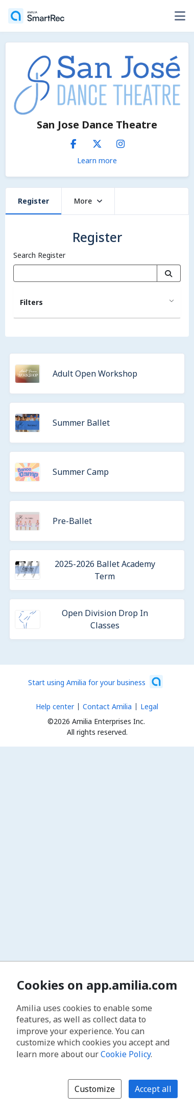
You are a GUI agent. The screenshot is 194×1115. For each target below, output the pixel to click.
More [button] (88, 201)
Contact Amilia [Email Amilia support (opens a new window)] (107, 706)
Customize (95, 1089)
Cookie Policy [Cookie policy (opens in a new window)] (126, 1054)
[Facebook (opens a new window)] (73, 141)
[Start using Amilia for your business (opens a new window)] (95, 681)
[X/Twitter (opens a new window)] (97, 141)
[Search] (169, 273)
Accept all (153, 1089)
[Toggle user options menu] (180, 16)
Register (33, 201)
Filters (31, 302)
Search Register (39, 255)
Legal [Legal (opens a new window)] (149, 706)
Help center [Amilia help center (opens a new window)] (55, 706)
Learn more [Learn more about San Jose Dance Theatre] (97, 160)
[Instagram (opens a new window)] (120, 141)
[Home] (36, 16)
